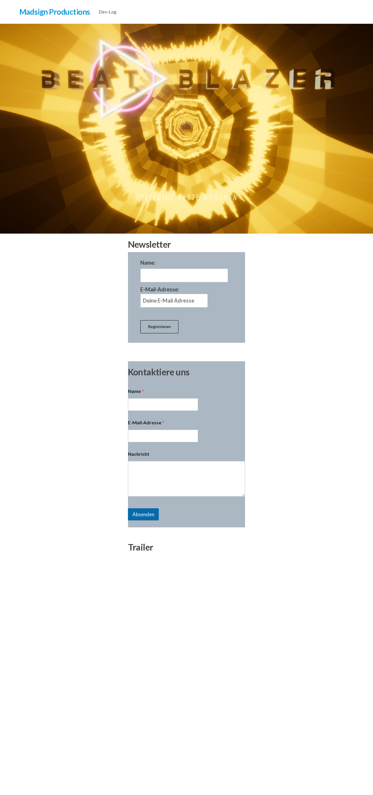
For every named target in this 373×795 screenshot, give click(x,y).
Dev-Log (108, 11)
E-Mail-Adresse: (174, 297)
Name (136, 391)
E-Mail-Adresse (146, 422)
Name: (147, 262)
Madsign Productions (54, 11)
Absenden (143, 514)
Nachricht (138, 454)
